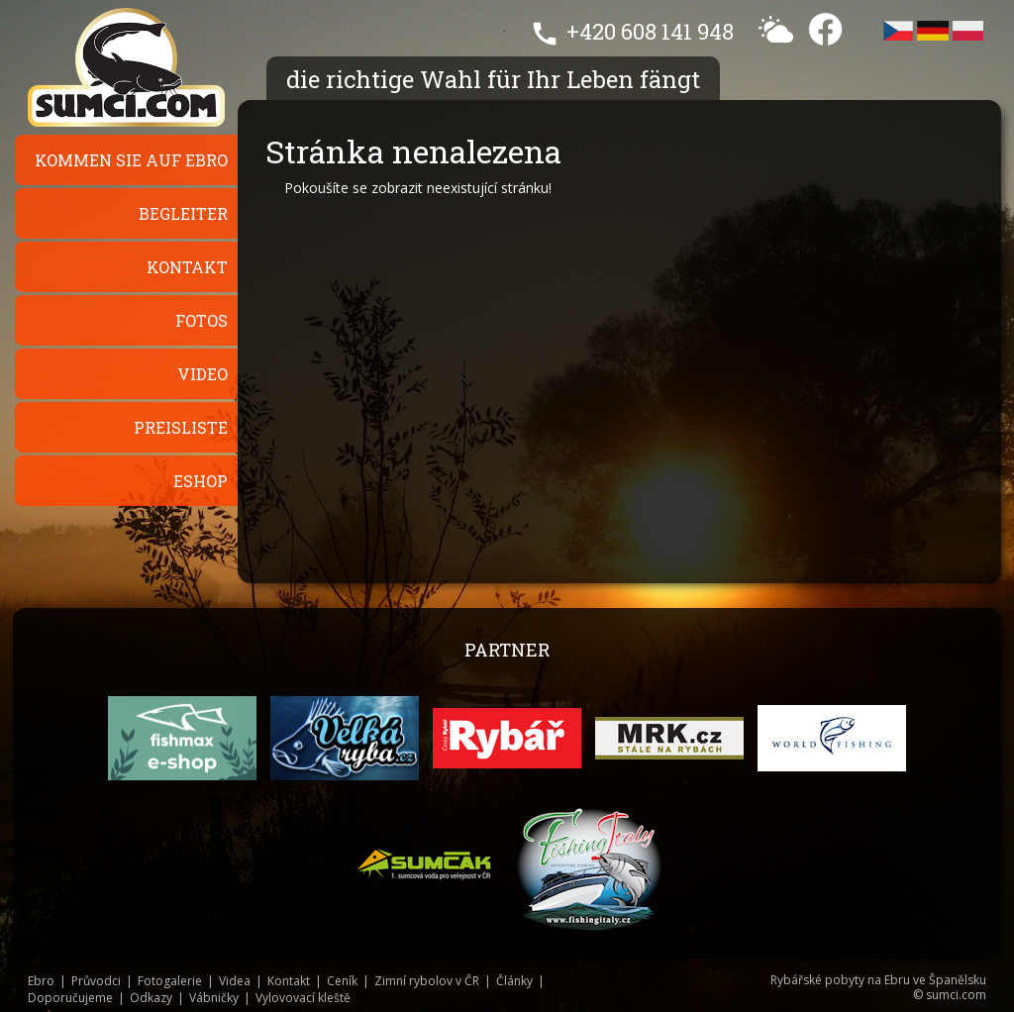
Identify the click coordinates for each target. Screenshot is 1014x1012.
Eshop (200, 480)
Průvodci (96, 980)
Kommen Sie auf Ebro (131, 160)
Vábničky (214, 997)
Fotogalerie (170, 980)
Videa (235, 980)
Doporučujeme (70, 997)
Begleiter (183, 213)
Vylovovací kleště (303, 997)
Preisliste (181, 427)
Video (202, 373)
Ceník (342, 980)
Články (514, 980)
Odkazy (151, 997)
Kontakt (187, 266)
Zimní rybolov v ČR (426, 980)
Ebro (41, 980)
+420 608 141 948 (650, 31)
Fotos (201, 320)
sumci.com (956, 994)
